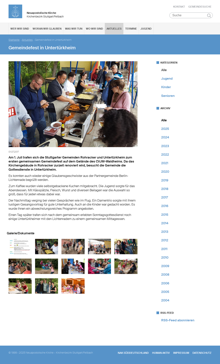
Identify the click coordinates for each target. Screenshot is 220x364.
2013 (164, 232)
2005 (165, 292)
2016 (164, 206)
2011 (164, 249)
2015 (164, 215)
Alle (164, 70)
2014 (164, 223)
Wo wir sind (94, 28)
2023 (165, 146)
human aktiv (161, 353)
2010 (164, 257)
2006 (165, 283)
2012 (164, 240)
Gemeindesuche (199, 6)
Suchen (209, 15)
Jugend (146, 28)
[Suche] (191, 15)
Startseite (14, 40)
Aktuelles (114, 28)
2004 (165, 300)
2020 (165, 172)
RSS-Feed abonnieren (177, 320)
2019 (164, 180)
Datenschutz (201, 353)
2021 (164, 163)
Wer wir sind (19, 28)
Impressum (181, 353)
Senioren (168, 96)
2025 (165, 129)
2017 (164, 197)
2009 (165, 266)
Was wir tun (73, 28)
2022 (165, 154)
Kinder (166, 87)
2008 (165, 275)
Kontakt (179, 6)
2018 (164, 189)
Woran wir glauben (47, 28)
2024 (165, 137)
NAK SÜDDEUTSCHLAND (133, 353)
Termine (131, 28)
